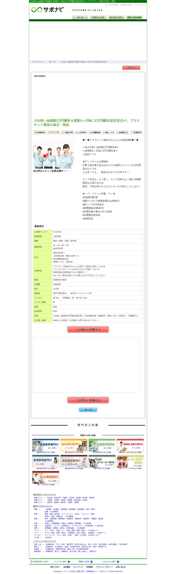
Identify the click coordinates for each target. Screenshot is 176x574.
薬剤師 (100, 519)
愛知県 (56, 502)
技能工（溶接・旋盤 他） (54, 516)
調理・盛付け (61, 533)
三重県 (69, 502)
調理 (35, 528)
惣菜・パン (61, 530)
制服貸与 (64, 551)
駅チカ (57, 551)
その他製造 (69, 516)
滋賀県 (69, 500)
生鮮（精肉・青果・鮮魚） (76, 530)
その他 (36, 537)
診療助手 (70, 519)
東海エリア (38, 502)
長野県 (76, 502)
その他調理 (81, 528)
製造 (35, 514)
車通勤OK (49, 551)
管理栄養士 (71, 528)
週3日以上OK (86, 547)
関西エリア (38, 500)
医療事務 (53, 519)
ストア (36, 530)
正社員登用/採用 (82, 549)
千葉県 (64, 498)
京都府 (56, 500)
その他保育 (87, 523)
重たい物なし (83, 551)
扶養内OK (49, 547)
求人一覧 (52, 62)
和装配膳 (71, 533)
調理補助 (48, 528)
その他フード (101, 533)
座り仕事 (73, 551)
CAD (87, 509)
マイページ (140, 5)
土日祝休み (59, 547)
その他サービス (93, 535)
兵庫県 (63, 500)
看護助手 (78, 519)
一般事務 (48, 509)
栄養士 (62, 528)
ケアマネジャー (77, 526)
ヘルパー (56, 526)
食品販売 (91, 533)
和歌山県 (77, 500)
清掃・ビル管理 (80, 535)
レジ (46, 530)
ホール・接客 (50, 533)
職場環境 (37, 551)
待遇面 (36, 549)
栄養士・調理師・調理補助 (71, 523)
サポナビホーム (38, 62)
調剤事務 (61, 519)
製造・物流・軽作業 (52, 514)
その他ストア (93, 530)
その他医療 (49, 521)
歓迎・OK (37, 544)
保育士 (47, 523)
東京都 (49, 498)
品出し (52, 530)
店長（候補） (81, 533)
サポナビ (70, 7)
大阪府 (49, 500)
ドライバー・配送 (87, 514)
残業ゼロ (93, 551)
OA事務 (56, 509)
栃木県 (84, 498)
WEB (93, 509)
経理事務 (72, 509)
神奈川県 (57, 498)
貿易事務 (80, 509)
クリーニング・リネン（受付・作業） (59, 535)
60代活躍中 (113, 544)
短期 (66, 547)
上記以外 (48, 537)
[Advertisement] (88, 41)
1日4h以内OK (75, 547)
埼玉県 (71, 498)
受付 (46, 519)
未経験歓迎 (50, 544)
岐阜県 (63, 502)
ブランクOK (60, 544)
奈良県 (84, 500)
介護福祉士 (65, 526)
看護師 (94, 519)
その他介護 (99, 526)
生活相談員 (89, 526)
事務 (35, 509)
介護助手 (48, 526)
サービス (37, 535)
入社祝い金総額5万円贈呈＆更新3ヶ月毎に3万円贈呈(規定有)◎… (85, 62)
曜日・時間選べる (99, 547)
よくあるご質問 (112, 5)
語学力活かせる (80, 544)
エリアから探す (60, 561)
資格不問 (69, 544)
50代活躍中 (103, 544)
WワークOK (92, 544)
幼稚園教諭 (56, 523)
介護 (35, 526)
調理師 (55, 528)
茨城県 (78, 498)
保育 (35, 523)
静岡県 (49, 502)
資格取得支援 (61, 549)
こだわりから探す (109, 561)
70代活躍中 (123, 544)
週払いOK (71, 549)
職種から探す (84, 561)
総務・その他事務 (51, 512)
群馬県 (91, 498)
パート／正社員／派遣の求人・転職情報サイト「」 (85, 571)
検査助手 (86, 519)
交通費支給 (50, 549)
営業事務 (64, 509)
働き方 (36, 547)
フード (36, 533)
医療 (35, 519)
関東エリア (38, 498)
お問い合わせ (127, 5)
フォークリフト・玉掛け (70, 514)
